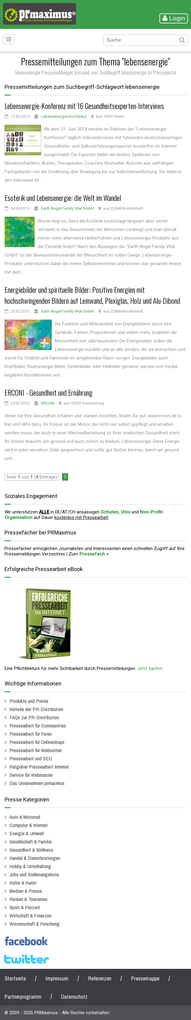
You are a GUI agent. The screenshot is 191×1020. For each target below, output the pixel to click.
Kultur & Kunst (22, 882)
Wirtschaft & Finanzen (30, 915)
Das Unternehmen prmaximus (36, 783)
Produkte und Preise (28, 700)
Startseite (15, 978)
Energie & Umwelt (26, 833)
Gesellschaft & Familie (30, 841)
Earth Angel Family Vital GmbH (67, 208)
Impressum (57, 978)
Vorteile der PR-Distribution (36, 709)
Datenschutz (74, 997)
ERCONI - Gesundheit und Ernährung (48, 392)
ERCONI (47, 403)
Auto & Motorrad (24, 816)
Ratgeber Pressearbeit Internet (39, 766)
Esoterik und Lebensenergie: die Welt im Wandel (63, 197)
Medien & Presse (25, 890)
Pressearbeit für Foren (30, 733)
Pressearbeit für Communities (37, 725)
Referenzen (99, 978)
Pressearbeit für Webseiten (35, 750)
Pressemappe (145, 978)
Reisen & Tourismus (28, 899)
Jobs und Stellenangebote (34, 874)
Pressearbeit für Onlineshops (36, 741)
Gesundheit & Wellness (31, 849)
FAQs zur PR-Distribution (34, 717)
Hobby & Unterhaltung (30, 866)
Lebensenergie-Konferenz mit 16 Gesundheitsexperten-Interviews (84, 105)
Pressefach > (94, 554)
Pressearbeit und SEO (30, 758)
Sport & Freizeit (24, 907)
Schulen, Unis (115, 512)
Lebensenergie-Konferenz (64, 116)
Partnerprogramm (23, 997)
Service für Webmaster (31, 774)
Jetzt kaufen (149, 668)
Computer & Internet (28, 825)
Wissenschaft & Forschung (34, 923)
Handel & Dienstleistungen (34, 857)
